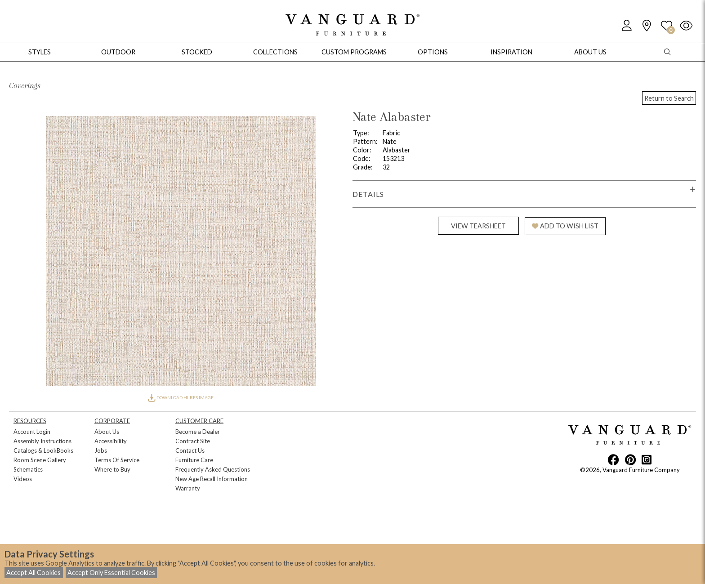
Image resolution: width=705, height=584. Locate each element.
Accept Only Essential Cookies (111, 572)
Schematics (28, 469)
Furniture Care (194, 460)
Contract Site (192, 441)
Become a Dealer (197, 431)
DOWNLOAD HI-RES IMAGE (181, 397)
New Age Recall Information (211, 478)
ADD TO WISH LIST (565, 226)
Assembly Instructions (42, 441)
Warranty (187, 488)
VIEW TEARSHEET (478, 226)
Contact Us (190, 450)
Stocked (197, 52)
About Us (106, 431)
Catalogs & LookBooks (43, 450)
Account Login (31, 431)
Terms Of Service (116, 460)
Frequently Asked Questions (212, 469)
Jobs (100, 450)
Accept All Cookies (33, 572)
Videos (22, 478)
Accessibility (110, 441)
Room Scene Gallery (39, 460)
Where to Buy (112, 469)
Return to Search (669, 98)
